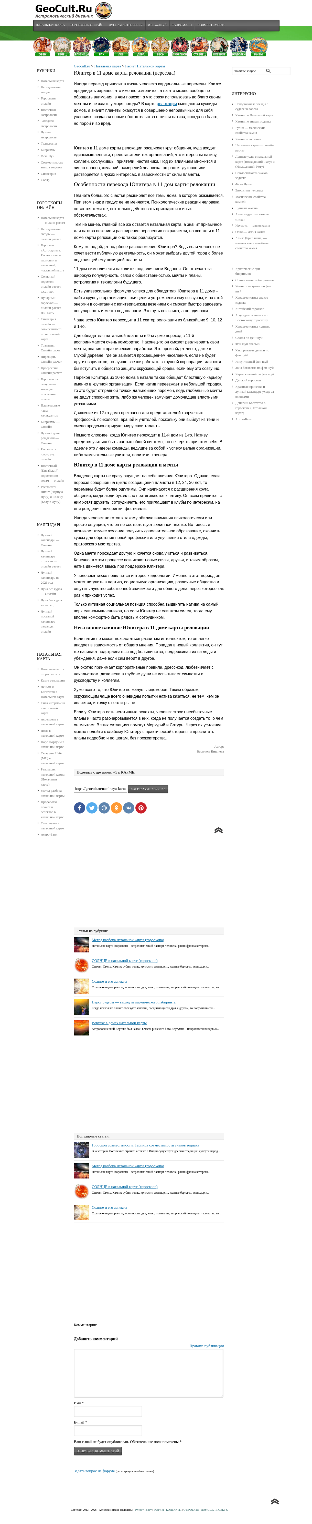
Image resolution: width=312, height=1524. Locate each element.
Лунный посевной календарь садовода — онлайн (49, 622)
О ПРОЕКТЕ (191, 1510)
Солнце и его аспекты (109, 982)
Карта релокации (53, 681)
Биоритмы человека (249, 191)
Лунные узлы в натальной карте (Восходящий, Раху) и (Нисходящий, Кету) (255, 162)
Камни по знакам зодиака (253, 122)
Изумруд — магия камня (252, 226)
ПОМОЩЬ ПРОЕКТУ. (214, 1510)
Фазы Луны (243, 185)
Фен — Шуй (158, 25)
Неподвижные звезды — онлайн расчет (51, 234)
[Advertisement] (149, 880)
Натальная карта (50, 25)
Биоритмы (48, 150)
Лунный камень (246, 208)
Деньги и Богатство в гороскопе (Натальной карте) (251, 408)
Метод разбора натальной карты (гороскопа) (128, 940)
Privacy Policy (143, 1510)
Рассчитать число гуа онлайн (49, 455)
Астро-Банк (243, 420)
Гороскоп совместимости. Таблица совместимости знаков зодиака (145, 1146)
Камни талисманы (248, 139)
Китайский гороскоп (249, 309)
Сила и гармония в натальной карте (53, 708)
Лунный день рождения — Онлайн (50, 438)
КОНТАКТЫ (173, 1510)
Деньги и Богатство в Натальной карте (52, 692)
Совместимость (213, 25)
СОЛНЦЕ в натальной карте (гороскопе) (125, 961)
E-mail (80, 1423)
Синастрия (48, 174)
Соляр (45, 180)
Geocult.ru (82, 67)
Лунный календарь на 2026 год (50, 578)
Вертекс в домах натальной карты (119, 1023)
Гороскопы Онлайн (87, 25)
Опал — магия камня (250, 232)
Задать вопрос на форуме (94, 1472)
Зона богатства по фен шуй (254, 368)
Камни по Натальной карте (254, 116)
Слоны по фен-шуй (249, 338)
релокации (167, 104)
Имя (79, 1403)
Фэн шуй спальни (248, 344)
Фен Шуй (48, 156)
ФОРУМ (159, 1510)
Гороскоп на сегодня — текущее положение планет (49, 390)
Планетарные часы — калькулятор (50, 411)
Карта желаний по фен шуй (254, 375)
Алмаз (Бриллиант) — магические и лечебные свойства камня (251, 243)
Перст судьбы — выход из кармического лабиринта (134, 1003)
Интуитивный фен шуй (251, 362)
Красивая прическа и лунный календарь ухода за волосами (254, 392)
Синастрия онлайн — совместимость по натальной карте (51, 329)
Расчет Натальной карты (145, 67)
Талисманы (183, 25)
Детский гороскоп (248, 381)
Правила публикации (207, 1347)
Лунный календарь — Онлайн (50, 540)
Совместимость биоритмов (254, 280)
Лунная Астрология (126, 25)
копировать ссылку (148, 789)
